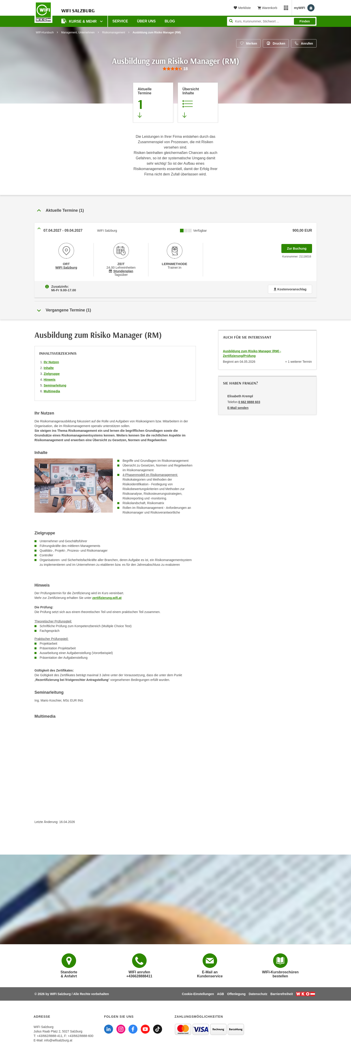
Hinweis (50, 379)
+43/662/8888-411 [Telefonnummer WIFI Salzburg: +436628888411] (49, 1036)
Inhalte (49, 368)
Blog (170, 21)
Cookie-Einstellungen (198, 994)
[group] (175, 69)
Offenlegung (236, 994)
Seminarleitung (55, 385)
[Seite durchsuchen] (272, 21)
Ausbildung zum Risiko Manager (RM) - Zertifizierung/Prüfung (252, 353)
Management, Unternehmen (77, 32)
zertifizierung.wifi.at (107, 598)
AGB (220, 994)
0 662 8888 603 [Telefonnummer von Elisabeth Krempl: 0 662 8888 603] (249, 402)
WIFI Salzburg (66, 267)
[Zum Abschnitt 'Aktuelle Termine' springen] (153, 102)
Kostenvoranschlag (290, 289)
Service (120, 21)
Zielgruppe (52, 374)
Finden (305, 21)
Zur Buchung (299, 247)
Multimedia (52, 391)
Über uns (146, 21)
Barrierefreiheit (281, 994)
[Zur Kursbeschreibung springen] (198, 102)
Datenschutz (258, 994)
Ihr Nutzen (51, 362)
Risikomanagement (113, 32)
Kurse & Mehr (79, 21)
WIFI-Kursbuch (45, 32)
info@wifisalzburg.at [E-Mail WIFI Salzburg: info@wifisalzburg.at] (58, 1040)
